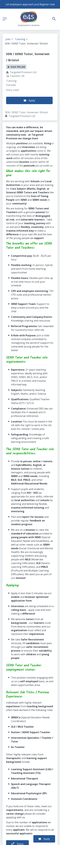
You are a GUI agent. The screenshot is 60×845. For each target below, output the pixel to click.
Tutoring (20, 39)
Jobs (8, 39)
